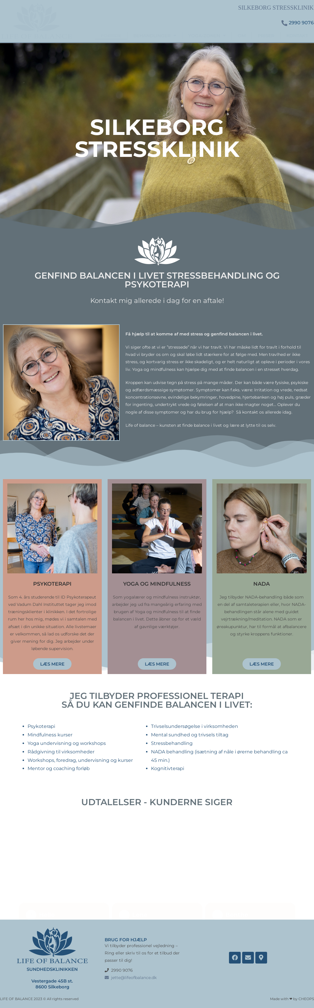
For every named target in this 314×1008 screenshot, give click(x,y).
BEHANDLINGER (154, 36)
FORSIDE (111, 35)
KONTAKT (297, 35)
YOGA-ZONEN (207, 36)
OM (242, 35)
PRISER (266, 35)
